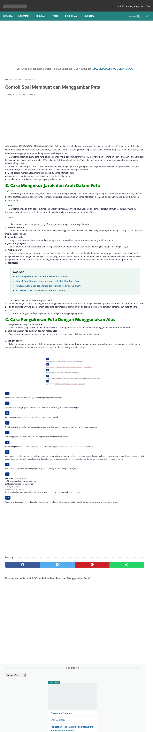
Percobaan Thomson (124, 61)
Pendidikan (73, 11)
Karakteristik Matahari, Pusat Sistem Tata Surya (41, 328)
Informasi (25, 11)
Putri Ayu (118, 282)
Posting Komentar (27, 103)
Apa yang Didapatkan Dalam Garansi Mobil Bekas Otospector (128, 154)
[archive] (121, 29)
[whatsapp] (88, 622)
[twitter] (41, 622)
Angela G (139, 243)
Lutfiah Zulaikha (122, 276)
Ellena (140, 232)
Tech (57, 11)
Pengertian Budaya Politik (126, 120)
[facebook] (17, 622)
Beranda (9, 11)
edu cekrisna (82, 727)
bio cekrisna (70, 727)
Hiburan (42, 11)
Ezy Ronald (120, 243)
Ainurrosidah (137, 265)
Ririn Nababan (121, 254)
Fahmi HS (119, 249)
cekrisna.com (95, 727)
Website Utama (76, 721)
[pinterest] (65, 622)
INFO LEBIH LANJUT (60, 69)
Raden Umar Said (122, 260)
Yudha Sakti (120, 227)
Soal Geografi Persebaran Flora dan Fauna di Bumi (42, 314)
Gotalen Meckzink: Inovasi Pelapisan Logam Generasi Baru (127, 183)
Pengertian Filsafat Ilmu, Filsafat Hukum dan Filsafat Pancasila (127, 78)
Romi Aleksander (122, 271)
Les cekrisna (57, 727)
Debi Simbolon (121, 232)
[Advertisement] (52, 41)
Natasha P (120, 221)
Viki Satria (119, 265)
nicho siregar (121, 238)
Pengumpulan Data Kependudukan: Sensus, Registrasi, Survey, (48, 323)
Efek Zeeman (120, 67)
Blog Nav (91, 11)
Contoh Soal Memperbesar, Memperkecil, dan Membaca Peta (47, 318)
